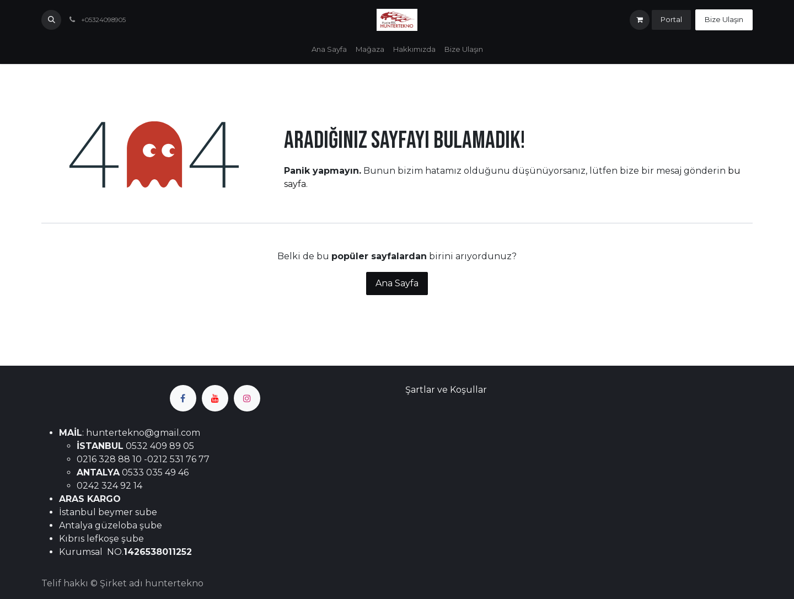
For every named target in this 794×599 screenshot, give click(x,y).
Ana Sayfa (397, 283)
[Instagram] (247, 398)
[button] (51, 20)
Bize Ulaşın (724, 19)
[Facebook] (183, 398)
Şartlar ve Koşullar (446, 389)
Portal (671, 19)
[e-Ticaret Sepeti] (640, 20)
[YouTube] (215, 398)
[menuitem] (329, 50)
